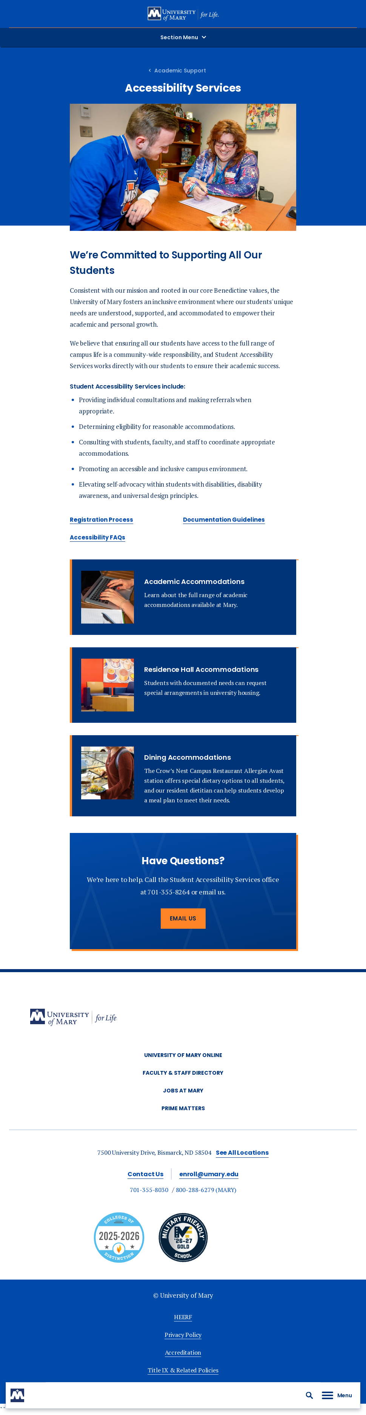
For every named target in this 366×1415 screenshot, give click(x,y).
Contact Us (145, 1174)
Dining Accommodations (187, 757)
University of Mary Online (183, 1055)
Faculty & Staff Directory (183, 1073)
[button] (309, 1395)
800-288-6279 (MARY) (206, 1190)
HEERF (183, 1317)
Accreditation (183, 1352)
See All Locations (242, 1152)
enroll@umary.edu (208, 1174)
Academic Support (180, 70)
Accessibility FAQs (97, 537)
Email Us (183, 918)
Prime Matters (183, 1108)
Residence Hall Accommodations (201, 669)
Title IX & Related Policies (183, 1370)
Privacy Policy (183, 1334)
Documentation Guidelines (224, 520)
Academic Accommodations (194, 581)
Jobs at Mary (183, 1090)
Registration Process (101, 520)
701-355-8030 (149, 1190)
